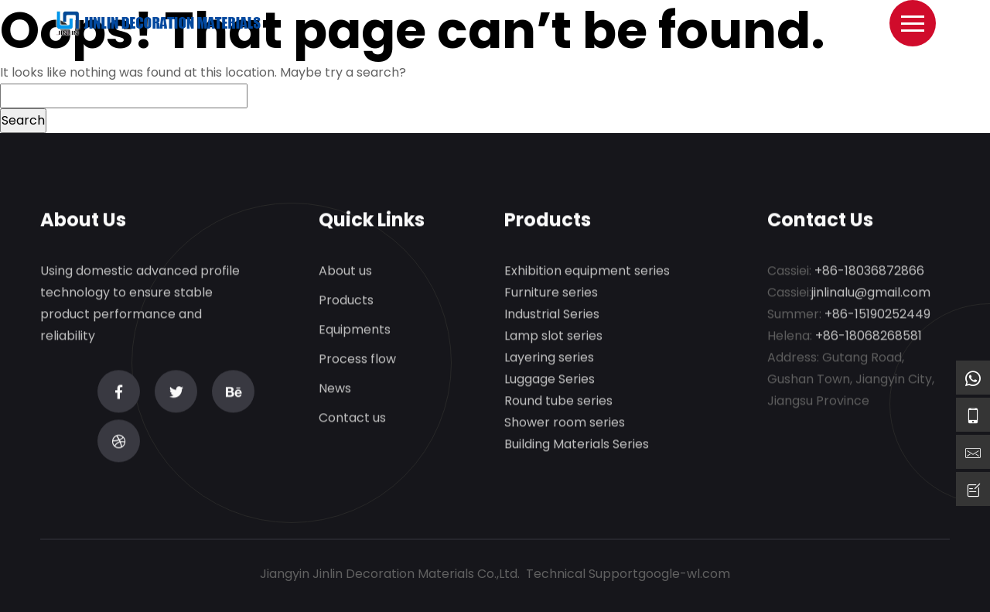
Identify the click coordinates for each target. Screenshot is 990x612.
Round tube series (558, 401)
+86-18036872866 (869, 271)
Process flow (357, 359)
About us (345, 271)
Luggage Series (549, 379)
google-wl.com (684, 574)
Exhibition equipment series (587, 271)
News (335, 389)
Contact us (352, 418)
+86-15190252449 (877, 314)
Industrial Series (551, 314)
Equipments (355, 330)
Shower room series (564, 423)
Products (346, 300)
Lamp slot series (553, 336)
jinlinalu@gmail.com (870, 293)
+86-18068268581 (868, 336)
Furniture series (551, 293)
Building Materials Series (576, 444)
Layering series (549, 358)
